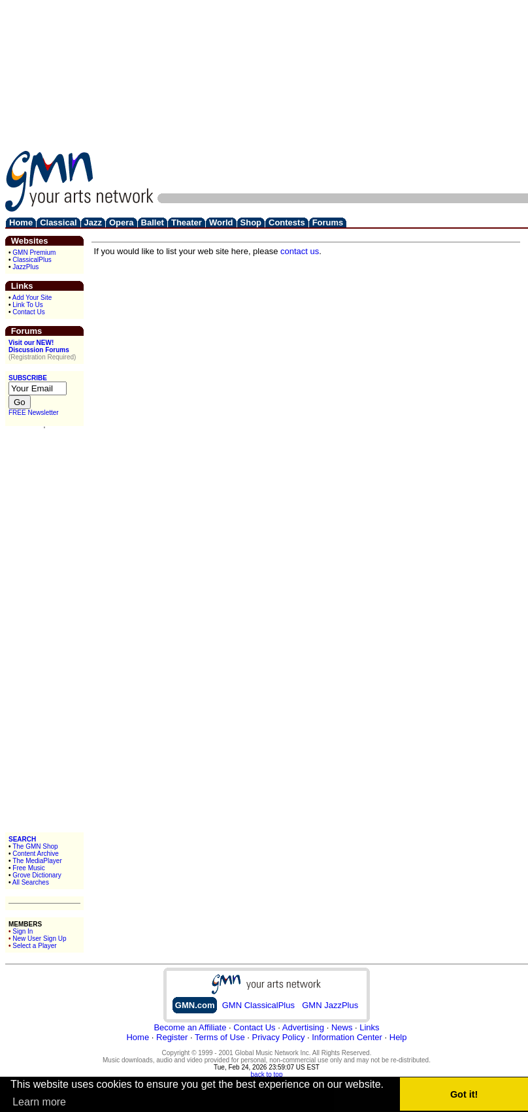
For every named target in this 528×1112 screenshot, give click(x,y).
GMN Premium (34, 252)
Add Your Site (32, 297)
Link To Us (27, 304)
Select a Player (34, 945)
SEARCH (22, 839)
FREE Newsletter (33, 412)
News (342, 1027)
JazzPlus (25, 266)
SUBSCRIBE (27, 378)
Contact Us (28, 312)
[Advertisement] (364, 96)
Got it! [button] (464, 1094)
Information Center (347, 1037)
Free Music (28, 868)
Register (172, 1037)
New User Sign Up (39, 938)
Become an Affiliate (190, 1027)
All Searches (30, 882)
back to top (267, 1074)
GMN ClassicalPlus (258, 1005)
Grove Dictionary (36, 875)
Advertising (303, 1027)
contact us (299, 251)
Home (137, 1037)
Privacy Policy (278, 1037)
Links (369, 1027)
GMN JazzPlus (330, 1005)
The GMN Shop (35, 846)
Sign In (22, 931)
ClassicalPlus (31, 259)
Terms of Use (220, 1037)
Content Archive (35, 853)
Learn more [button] (39, 1101)
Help (398, 1037)
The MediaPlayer (37, 860)
